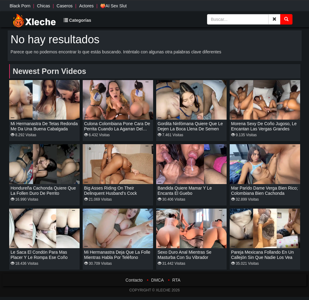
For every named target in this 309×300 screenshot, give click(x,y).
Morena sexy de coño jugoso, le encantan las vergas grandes (264, 126)
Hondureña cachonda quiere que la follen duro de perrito (43, 191)
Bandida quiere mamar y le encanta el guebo (185, 191)
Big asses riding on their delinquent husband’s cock (110, 191)
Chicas (43, 5)
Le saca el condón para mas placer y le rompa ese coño (39, 255)
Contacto (134, 280)
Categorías (77, 20)
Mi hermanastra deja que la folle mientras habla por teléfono (117, 255)
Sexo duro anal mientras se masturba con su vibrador (185, 255)
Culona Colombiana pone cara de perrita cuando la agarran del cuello (117, 129)
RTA (176, 280)
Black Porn (20, 5)
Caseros (65, 5)
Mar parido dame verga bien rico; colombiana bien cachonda (264, 191)
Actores (86, 5)
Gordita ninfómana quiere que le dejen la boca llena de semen (190, 126)
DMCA (157, 280)
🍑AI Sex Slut (113, 5)
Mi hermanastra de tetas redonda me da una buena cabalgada (44, 126)
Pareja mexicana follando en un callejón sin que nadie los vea (262, 255)
